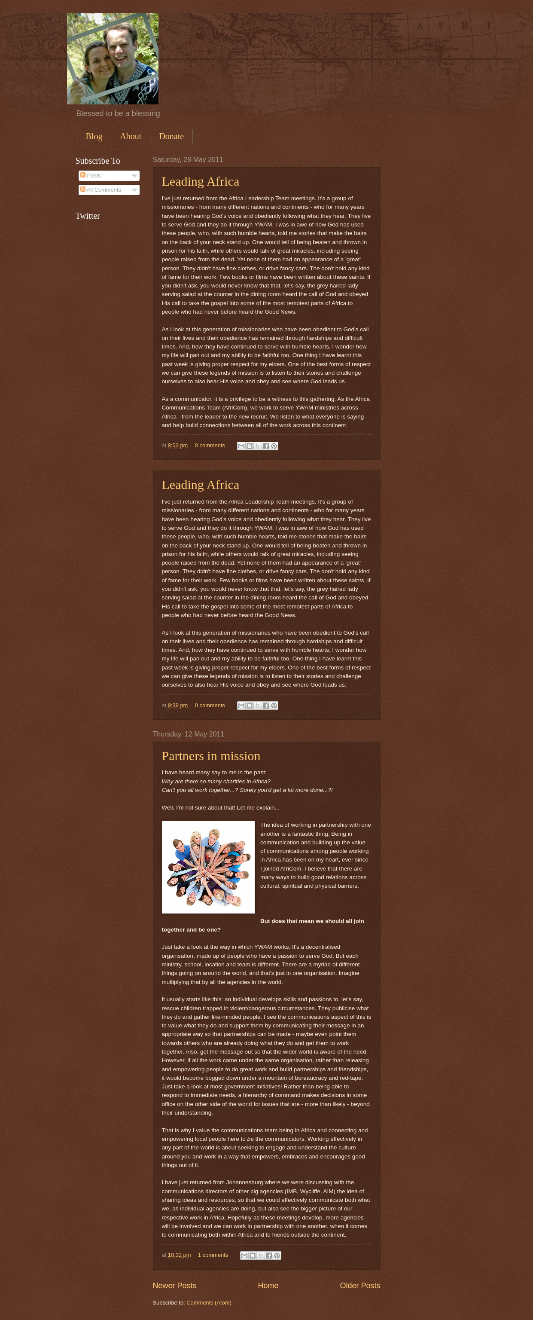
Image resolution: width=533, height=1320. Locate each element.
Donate (171, 136)
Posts (90, 175)
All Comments (100, 189)
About (130, 136)
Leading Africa (201, 181)
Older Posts (360, 1285)
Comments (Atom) (208, 1302)
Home (268, 1285)
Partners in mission (211, 756)
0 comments (210, 445)
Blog (94, 136)
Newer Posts (175, 1285)
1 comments (213, 1255)
